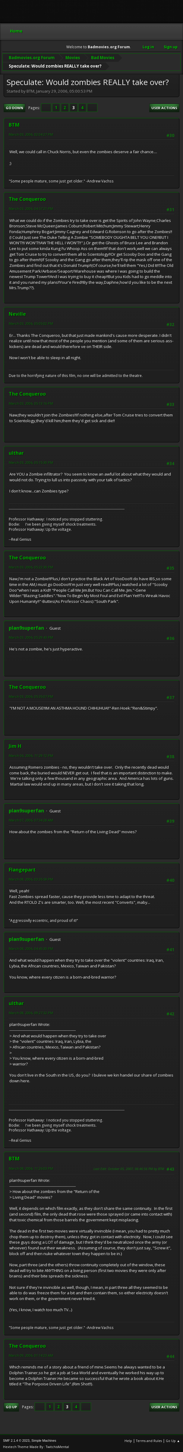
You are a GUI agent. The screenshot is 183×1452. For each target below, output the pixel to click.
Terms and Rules (149, 1440)
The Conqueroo (27, 198)
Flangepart (22, 868)
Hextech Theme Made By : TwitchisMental (36, 1446)
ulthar (16, 452)
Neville (17, 313)
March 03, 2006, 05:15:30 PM (31, 461)
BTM (14, 124)
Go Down (14, 107)
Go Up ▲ (173, 1440)
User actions (164, 107)
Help (128, 1440)
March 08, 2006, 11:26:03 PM (31, 1167)
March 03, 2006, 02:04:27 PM (31, 133)
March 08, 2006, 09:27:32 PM (31, 1012)
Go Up (11, 1406)
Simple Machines (43, 1439)
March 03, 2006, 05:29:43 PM (31, 636)
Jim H (15, 745)
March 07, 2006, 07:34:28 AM (31, 819)
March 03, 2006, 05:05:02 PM (31, 322)
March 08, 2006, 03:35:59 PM (31, 878)
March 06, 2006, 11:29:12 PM (31, 754)
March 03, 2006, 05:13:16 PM (31, 402)
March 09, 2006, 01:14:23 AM (31, 1354)
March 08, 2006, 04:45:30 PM (31, 947)
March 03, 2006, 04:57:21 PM (31, 207)
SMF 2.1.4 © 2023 (16, 1439)
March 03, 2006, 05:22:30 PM (31, 566)
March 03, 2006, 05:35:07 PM (31, 695)
